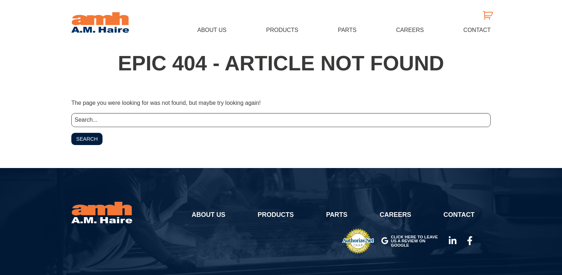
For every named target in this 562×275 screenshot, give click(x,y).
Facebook (469, 241)
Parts (347, 30)
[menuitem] (212, 30)
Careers (410, 30)
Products (282, 30)
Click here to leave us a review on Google (409, 240)
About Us (212, 30)
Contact (477, 30)
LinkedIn (452, 241)
